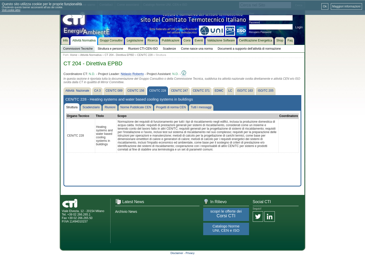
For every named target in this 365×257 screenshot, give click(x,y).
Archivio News (126, 212)
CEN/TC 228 (144, 54)
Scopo (122, 116)
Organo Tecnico (78, 116)
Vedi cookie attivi (11, 10)
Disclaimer (176, 253)
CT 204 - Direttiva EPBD (119, 54)
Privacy (190, 253)
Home (73, 54)
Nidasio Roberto (132, 74)
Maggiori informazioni (346, 6)
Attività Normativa (91, 54)
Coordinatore (288, 116)
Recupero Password (260, 32)
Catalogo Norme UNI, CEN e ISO (225, 228)
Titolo (100, 116)
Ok (325, 6)
